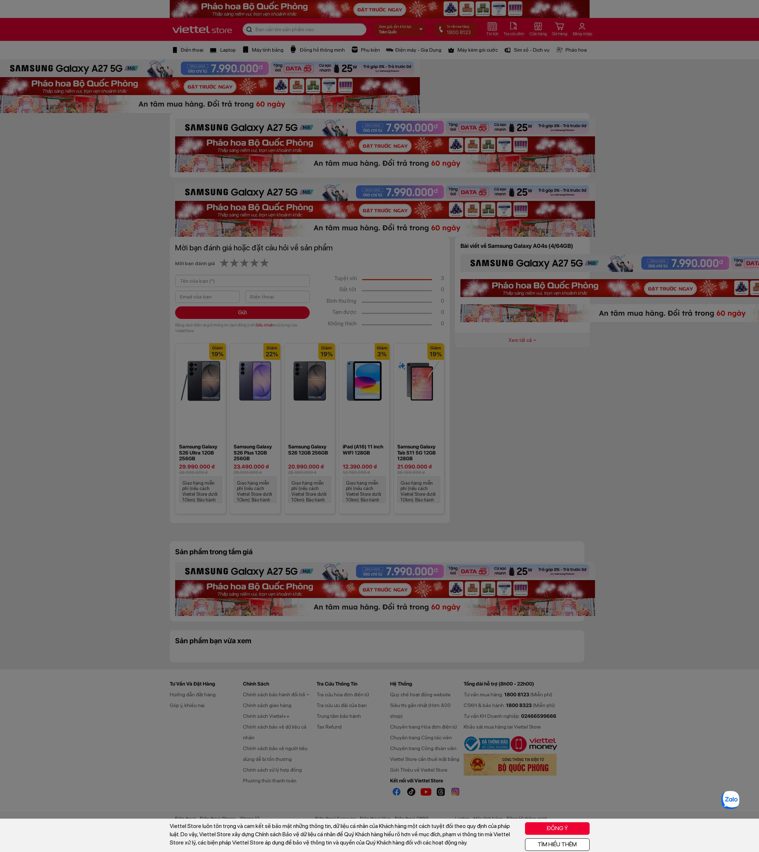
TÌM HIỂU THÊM (557, 844)
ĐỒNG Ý (557, 828)
